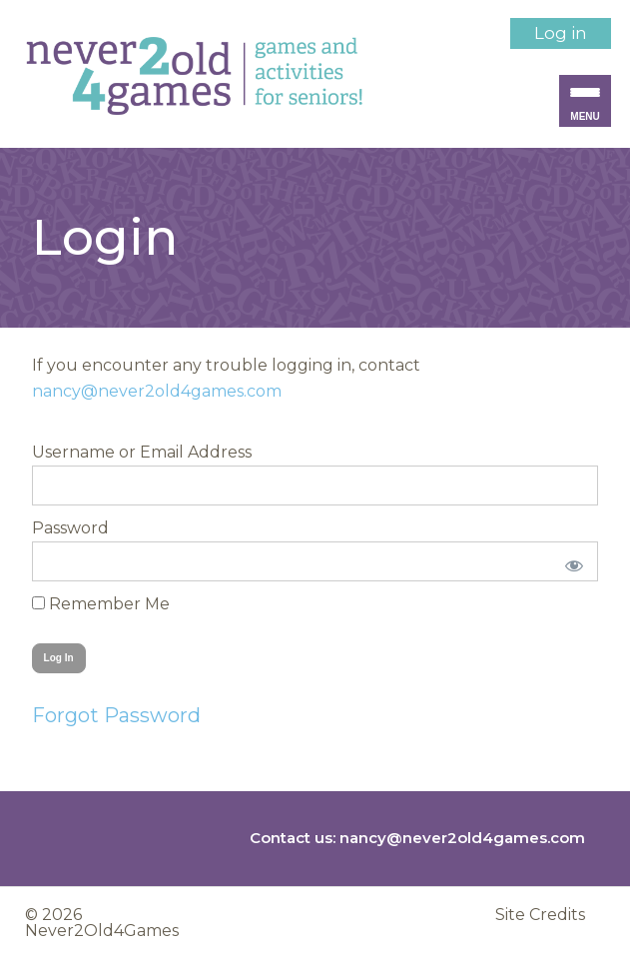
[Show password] (569, 561)
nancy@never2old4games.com (157, 391)
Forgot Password (116, 715)
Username (73, 452)
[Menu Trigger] (585, 101)
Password (70, 527)
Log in (560, 33)
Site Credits (540, 915)
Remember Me (101, 603)
